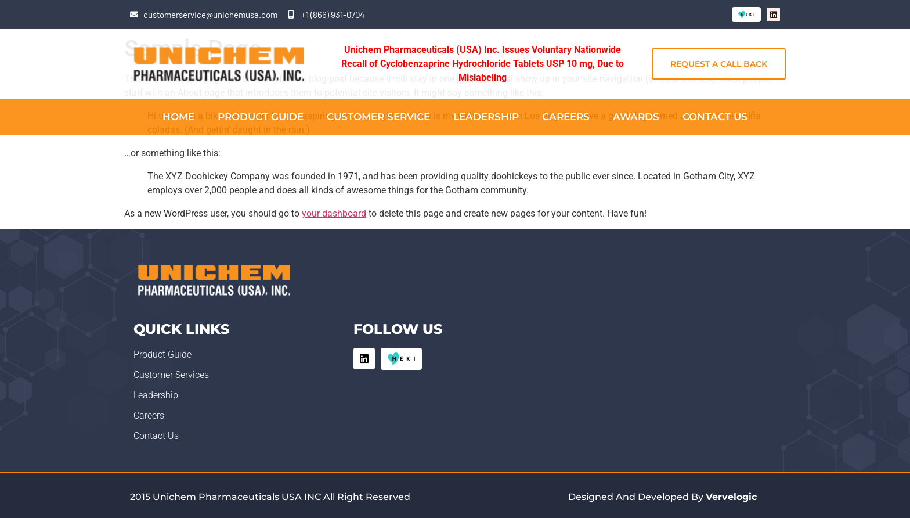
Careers (566, 117)
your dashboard (334, 213)
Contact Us (715, 117)
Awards (636, 117)
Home (178, 117)
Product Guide (261, 117)
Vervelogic (731, 496)
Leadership (486, 117)
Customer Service (378, 117)
